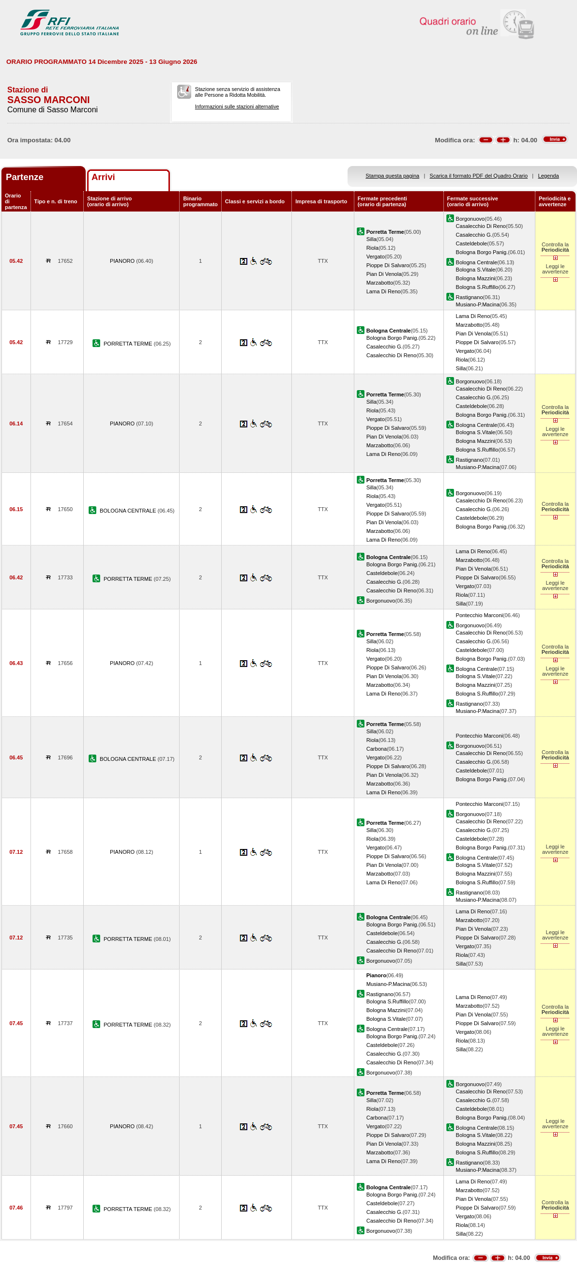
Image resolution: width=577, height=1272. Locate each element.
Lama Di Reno (383, 291)
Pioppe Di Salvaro (388, 265)
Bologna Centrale (477, 262)
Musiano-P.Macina (478, 304)
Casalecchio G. (474, 235)
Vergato (375, 256)
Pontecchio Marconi (479, 615)
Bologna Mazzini (475, 278)
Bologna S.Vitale (476, 270)
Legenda (548, 176)
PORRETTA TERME (129, 344)
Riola (372, 248)
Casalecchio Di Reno (481, 226)
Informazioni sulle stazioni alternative (237, 106)
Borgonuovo (470, 219)
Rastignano (469, 297)
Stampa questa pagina (392, 176)
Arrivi (103, 177)
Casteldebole (471, 243)
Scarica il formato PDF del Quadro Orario (479, 176)
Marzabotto (379, 283)
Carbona (376, 749)
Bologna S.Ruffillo (477, 287)
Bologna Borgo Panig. (482, 252)
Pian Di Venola (384, 274)
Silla (371, 239)
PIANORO (123, 261)
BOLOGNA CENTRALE (128, 511)
